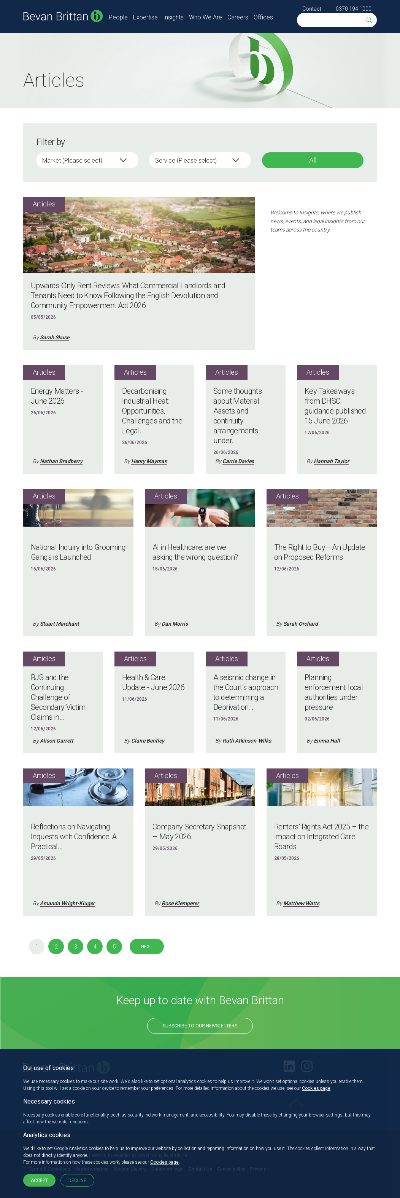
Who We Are (205, 17)
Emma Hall (327, 741)
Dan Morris (175, 624)
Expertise (145, 17)
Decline (77, 1180)
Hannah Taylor (331, 461)
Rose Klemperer (180, 903)
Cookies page (316, 1088)
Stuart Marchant (59, 624)
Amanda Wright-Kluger (67, 903)
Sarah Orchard (300, 624)
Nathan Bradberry (61, 461)
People (118, 17)
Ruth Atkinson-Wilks (246, 741)
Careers (237, 17)
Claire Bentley (147, 741)
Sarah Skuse (54, 337)
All (312, 160)
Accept (39, 1180)
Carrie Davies (238, 461)
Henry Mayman (149, 461)
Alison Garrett (56, 741)
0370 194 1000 (353, 9)
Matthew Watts (301, 903)
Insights (173, 17)
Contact (311, 9)
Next (146, 946)
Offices (263, 17)
